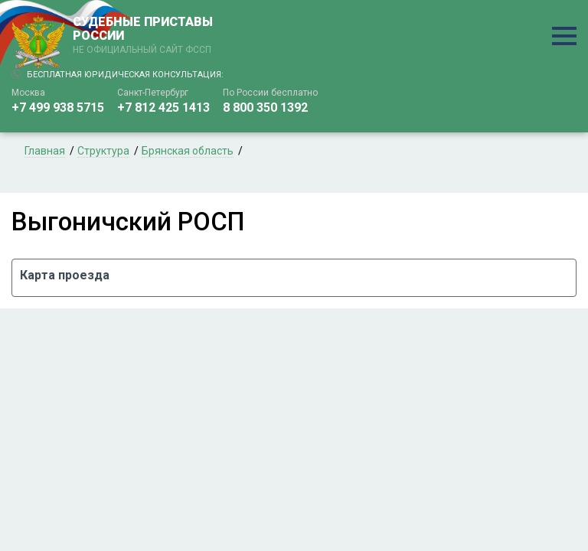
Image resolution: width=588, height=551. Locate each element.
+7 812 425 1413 (163, 107)
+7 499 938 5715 (57, 107)
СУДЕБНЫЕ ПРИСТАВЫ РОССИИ (145, 36)
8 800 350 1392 (265, 107)
